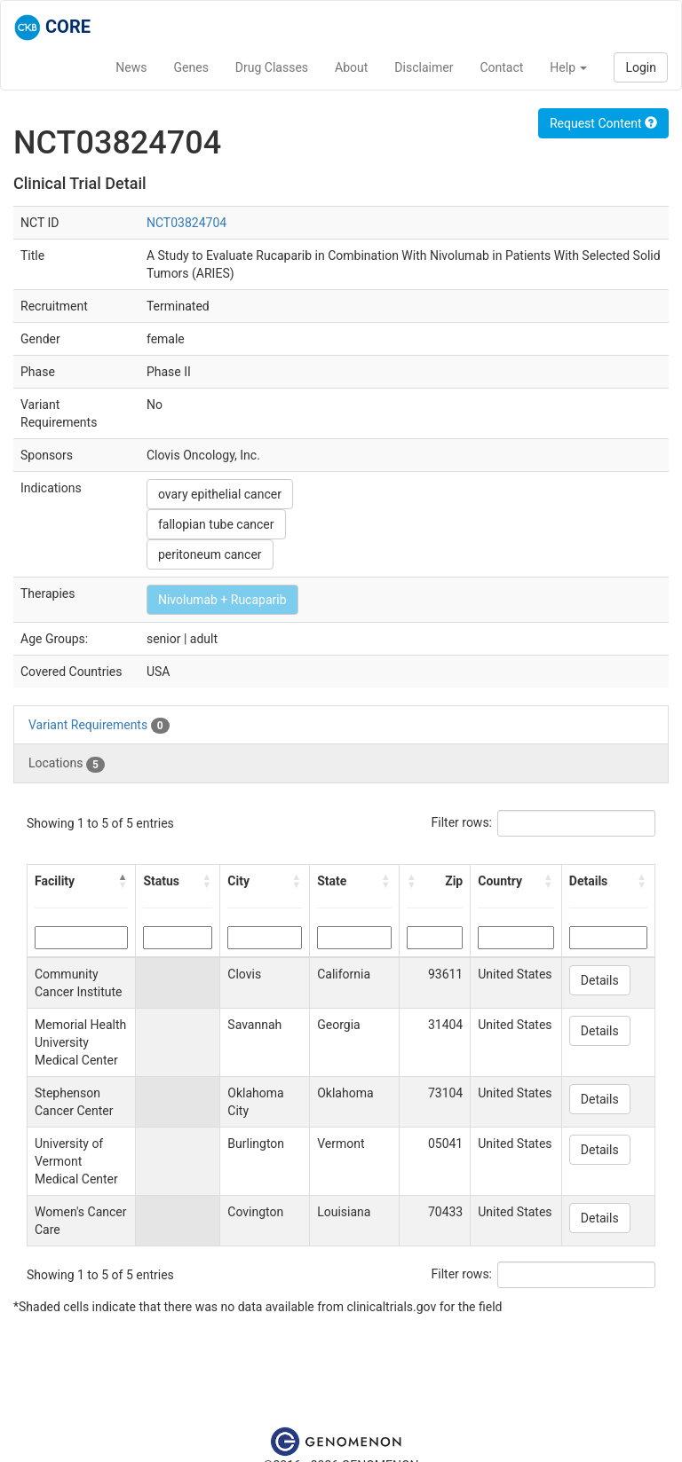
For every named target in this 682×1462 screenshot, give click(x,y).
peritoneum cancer (210, 554)
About (351, 67)
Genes (191, 67)
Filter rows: (462, 822)
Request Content (603, 123)
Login (640, 67)
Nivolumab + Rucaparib (222, 600)
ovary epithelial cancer (220, 494)
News (131, 67)
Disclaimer (423, 67)
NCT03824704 (186, 223)
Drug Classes (271, 67)
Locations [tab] (66, 764)
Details (600, 980)
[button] (122, 881)
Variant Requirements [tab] (99, 726)
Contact (501, 67)
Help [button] (568, 67)
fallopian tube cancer (216, 524)
